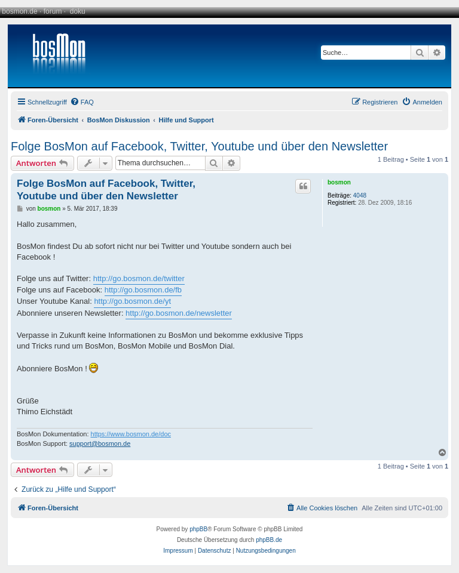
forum (53, 11)
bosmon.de (19, 11)
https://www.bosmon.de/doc (131, 434)
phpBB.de (269, 540)
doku (77, 11)
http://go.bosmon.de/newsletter (179, 313)
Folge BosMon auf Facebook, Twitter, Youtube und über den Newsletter (199, 146)
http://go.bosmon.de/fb (143, 289)
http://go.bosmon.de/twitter (139, 278)
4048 (359, 195)
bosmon (339, 182)
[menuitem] (82, 102)
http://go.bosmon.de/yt (132, 301)
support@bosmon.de (99, 443)
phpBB (198, 529)
